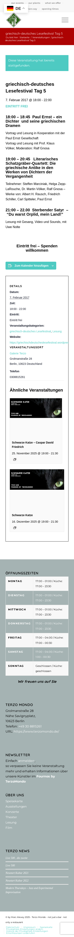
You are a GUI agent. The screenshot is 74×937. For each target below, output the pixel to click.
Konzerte (12, 812)
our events (17, 3)
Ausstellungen (16, 806)
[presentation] (36, 417)
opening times (50, 8)
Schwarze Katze (22, 515)
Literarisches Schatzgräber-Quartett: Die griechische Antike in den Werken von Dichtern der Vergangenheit (32, 167)
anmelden (26, 761)
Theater (11, 817)
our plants (34, 3)
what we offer (53, 3)
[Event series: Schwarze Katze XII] (14, 459)
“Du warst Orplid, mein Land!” (34, 214)
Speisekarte (14, 801)
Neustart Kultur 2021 (17, 872)
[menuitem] (17, 3)
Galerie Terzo (18, 353)
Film (9, 828)
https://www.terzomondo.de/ (36, 731)
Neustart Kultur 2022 (17, 880)
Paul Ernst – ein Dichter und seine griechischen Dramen (35, 121)
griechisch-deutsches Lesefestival (30, 331)
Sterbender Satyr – (50, 210)
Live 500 (10, 865)
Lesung (57, 331)
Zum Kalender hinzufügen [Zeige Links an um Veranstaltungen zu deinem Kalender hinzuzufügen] (32, 265)
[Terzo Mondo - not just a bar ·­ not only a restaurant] (31, 20)
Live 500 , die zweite (16, 858)
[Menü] (63, 20)
